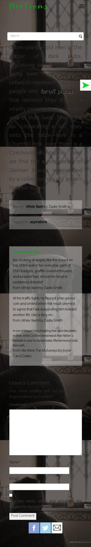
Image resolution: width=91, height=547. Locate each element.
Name (15, 463)
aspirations (38, 223)
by (48, 207)
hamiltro (86, 542)
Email (14, 479)
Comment (18, 405)
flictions (27, 7)
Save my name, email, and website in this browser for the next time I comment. (45, 504)
